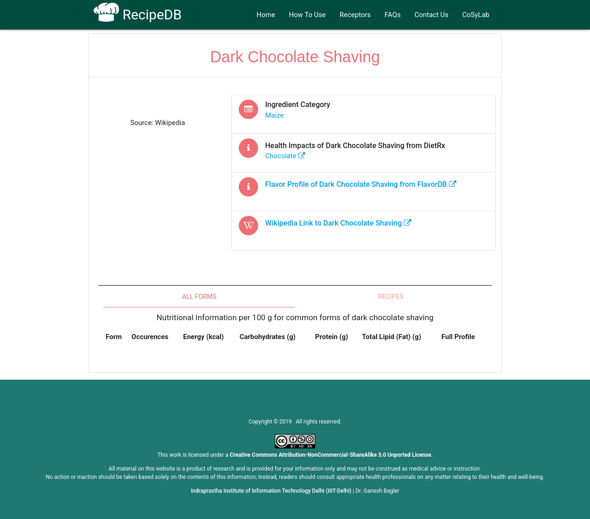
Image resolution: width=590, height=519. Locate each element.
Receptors (355, 15)
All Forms (199, 296)
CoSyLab (476, 15)
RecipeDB (138, 14)
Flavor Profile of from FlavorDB (360, 184)
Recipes (391, 296)
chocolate (285, 156)
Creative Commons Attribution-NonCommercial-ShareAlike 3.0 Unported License (330, 455)
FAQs (392, 15)
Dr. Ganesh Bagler (377, 491)
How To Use (307, 15)
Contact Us (431, 15)
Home (265, 15)
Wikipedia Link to (338, 223)
